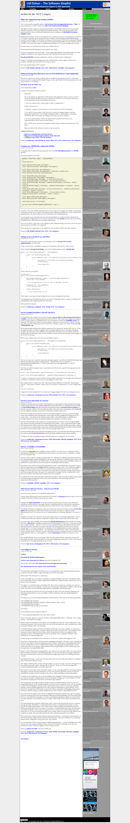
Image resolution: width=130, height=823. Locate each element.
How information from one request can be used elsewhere (38, 578)
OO (44, 556)
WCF (46, 68)
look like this (70, 249)
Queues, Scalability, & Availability (33, 459)
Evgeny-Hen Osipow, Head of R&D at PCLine (92, 609)
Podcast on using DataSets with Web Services (38, 134)
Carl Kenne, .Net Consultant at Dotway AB (92, 560)
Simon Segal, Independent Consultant (91, 145)
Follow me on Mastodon (88, 813)
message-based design (37, 249)
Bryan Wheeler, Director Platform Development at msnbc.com (96, 26)
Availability (30, 495)
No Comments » (70, 68)
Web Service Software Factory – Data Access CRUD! (40, 501)
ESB (27, 68)
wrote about (56, 545)
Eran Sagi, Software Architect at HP (90, 711)
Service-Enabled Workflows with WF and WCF (38, 320)
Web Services (53, 68)
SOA (42, 68)
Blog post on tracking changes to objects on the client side (42, 136)
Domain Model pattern (58, 533)
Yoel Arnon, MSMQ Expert (88, 229)
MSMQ (32, 68)
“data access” (31, 535)
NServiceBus (56, 451)
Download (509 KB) (27, 57)
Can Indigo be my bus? (29, 562)
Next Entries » (25, 751)
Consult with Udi (86, 742)
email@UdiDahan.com (57, 821)
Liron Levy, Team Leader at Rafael (90, 508)
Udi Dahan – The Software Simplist (49, 3)
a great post (32, 463)
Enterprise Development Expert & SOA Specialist (48, 6)
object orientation (34, 515)
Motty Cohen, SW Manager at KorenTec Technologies (94, 345)
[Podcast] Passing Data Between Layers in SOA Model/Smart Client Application (49, 74)
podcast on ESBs (32, 741)
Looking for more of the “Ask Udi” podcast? (38, 137)
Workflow (61, 68)
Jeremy (62, 218)
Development (39, 556)
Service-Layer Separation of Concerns (34, 413)
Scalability (43, 495)
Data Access (30, 556)
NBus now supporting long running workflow (37, 19)
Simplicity (38, 314)
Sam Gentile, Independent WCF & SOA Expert (93, 65)
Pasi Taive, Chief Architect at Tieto (90, 700)
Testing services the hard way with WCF (35, 237)
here (34, 87)
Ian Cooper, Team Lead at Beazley (90, 497)
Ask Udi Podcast (40, 140)
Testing (48, 314)
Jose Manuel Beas (87, 681)
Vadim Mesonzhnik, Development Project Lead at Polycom (95, 239)
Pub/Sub (38, 68)
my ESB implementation (62, 151)
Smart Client (50, 140)
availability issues (71, 328)
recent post (61, 508)
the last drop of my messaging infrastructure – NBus (61, 24)
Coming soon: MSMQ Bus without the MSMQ (37, 146)
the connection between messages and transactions (51, 575)
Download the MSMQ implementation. (33, 569)
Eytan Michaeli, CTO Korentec (89, 551)
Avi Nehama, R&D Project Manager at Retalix (92, 574)
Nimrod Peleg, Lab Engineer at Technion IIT (92, 671)
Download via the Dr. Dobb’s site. (31, 84)
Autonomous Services (41, 407)
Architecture (30, 140)
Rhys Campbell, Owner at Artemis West (91, 614)
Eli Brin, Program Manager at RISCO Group (92, 190)
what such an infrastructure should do (56, 26)
